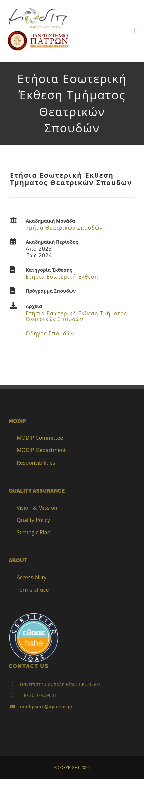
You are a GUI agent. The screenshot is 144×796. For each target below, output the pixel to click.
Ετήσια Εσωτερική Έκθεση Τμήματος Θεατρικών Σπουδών (76, 316)
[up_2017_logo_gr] (37, 32)
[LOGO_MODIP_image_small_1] (37, 9)
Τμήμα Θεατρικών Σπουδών (64, 227)
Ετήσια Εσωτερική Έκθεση (62, 276)
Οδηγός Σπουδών (50, 333)
